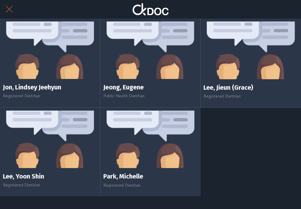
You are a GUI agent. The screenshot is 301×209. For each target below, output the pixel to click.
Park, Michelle (123, 176)
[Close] (9, 9)
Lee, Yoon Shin (23, 176)
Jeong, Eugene (123, 87)
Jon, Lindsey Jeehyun (32, 87)
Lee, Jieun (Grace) (228, 87)
